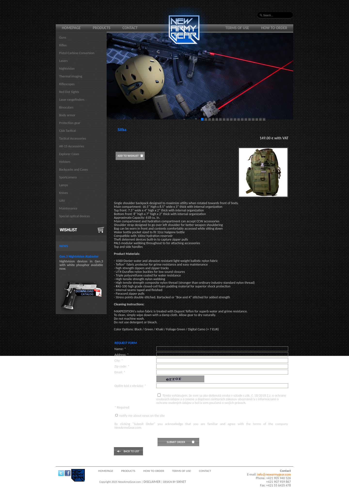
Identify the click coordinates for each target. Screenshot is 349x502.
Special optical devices (74, 216)
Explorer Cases (69, 154)
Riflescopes (67, 84)
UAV (62, 200)
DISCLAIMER (151, 482)
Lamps (63, 185)
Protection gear (69, 123)
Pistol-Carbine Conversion (77, 53)
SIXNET (181, 482)
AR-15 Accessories (71, 146)
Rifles (63, 45)
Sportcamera (68, 177)
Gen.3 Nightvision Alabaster (79, 256)
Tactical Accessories (72, 138)
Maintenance (68, 208)
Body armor (67, 115)
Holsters (64, 162)
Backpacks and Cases (73, 169)
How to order (274, 27)
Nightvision (67, 68)
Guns (62, 37)
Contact (129, 27)
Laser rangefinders (71, 99)
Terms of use (237, 27)
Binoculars (66, 107)
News (63, 246)
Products (102, 27)
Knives (63, 193)
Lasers (63, 61)
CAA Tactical (67, 131)
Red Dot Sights (69, 92)
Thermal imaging (70, 76)
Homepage (71, 27)
